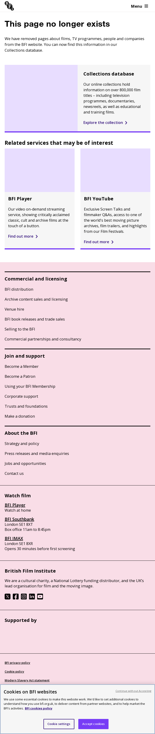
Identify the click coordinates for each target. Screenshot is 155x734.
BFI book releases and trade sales (35, 319)
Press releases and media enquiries (37, 453)
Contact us (14, 473)
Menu (139, 6)
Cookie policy (14, 671)
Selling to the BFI (20, 329)
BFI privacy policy (17, 663)
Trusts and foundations (26, 406)
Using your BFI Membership (30, 386)
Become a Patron (20, 376)
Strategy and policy (22, 443)
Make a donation (20, 416)
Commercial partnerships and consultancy (43, 339)
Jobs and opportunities (25, 463)
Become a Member (22, 366)
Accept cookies (93, 724)
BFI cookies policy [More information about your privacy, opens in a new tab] (38, 708)
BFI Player (15, 505)
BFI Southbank (19, 519)
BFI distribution (19, 289)
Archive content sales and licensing (36, 299)
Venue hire (14, 309)
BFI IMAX (14, 538)
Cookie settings (58, 724)
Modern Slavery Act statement (27, 680)
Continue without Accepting (133, 691)
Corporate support (21, 396)
